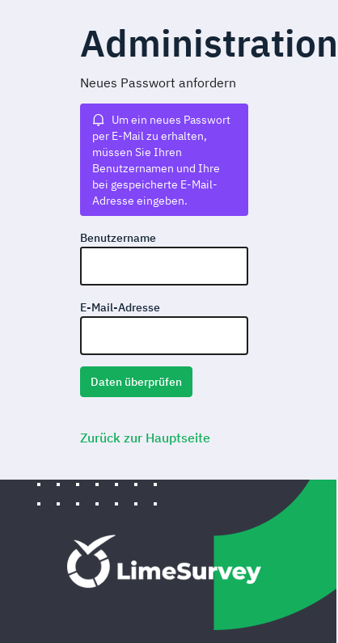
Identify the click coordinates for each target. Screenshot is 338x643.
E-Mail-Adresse (120, 307)
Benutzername (118, 238)
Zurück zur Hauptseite (145, 437)
